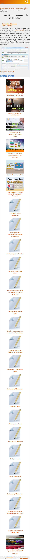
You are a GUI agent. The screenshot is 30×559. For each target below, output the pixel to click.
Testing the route (7, 25)
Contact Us (25, 558)
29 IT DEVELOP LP (9, 556)
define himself (19, 30)
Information (4, 8)
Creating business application (18, 8)
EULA (21, 558)
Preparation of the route (9, 24)
